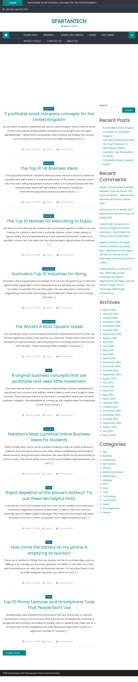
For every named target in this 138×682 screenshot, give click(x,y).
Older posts (13, 658)
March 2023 (109, 435)
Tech (48, 376)
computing (48, 274)
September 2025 (112, 334)
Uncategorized (111, 508)
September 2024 (112, 374)
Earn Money (109, 463)
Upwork (107, 512)
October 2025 (110, 330)
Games (92, 35)
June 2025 (108, 346)
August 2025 (109, 338)
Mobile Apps (30, 35)
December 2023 (112, 410)
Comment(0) (66, 149)
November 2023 (111, 415)
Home (15, 35)
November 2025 (111, 326)
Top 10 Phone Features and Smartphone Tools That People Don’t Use (49, 610)
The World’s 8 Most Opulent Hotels (49, 332)
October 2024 (110, 370)
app (105, 451)
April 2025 (108, 354)
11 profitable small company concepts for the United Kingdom (62, 2)
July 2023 (108, 431)
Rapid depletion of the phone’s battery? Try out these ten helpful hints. (49, 501)
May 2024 (108, 390)
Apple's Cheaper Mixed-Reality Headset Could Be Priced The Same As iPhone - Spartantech (116, 191)
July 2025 (108, 342)
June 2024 (108, 386)
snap (105, 488)
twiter (106, 504)
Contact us (54, 41)
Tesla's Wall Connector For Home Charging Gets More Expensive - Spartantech (114, 228)
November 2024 (112, 366)
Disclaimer (108, 35)
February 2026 (111, 313)
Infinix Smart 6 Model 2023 (114, 236)
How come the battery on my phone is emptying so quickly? (49, 556)
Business (48, 108)
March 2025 (109, 358)
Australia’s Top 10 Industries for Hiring (49, 279)
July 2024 (108, 382)
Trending (48, 35)
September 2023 (112, 423)
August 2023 (109, 427)
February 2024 (111, 402)
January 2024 (110, 406)
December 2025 (112, 322)
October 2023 (110, 419)
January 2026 (110, 318)
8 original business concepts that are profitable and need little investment (49, 384)
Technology (109, 496)
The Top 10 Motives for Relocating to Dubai (49, 224)
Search (103, 105)
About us (72, 41)
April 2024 (108, 394)
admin (49, 149)
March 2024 (109, 398)
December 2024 (112, 362)
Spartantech (69, 21)
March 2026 (109, 309)
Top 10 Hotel (48, 327)
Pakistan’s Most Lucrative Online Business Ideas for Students (49, 443)
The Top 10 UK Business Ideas (49, 168)
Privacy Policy (32, 41)
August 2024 (110, 378)
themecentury (52, 678)
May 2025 (108, 350)
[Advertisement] (69, 68)
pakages (107, 480)
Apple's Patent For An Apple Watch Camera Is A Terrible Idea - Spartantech (114, 246)
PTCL (105, 484)
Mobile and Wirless (72, 35)
